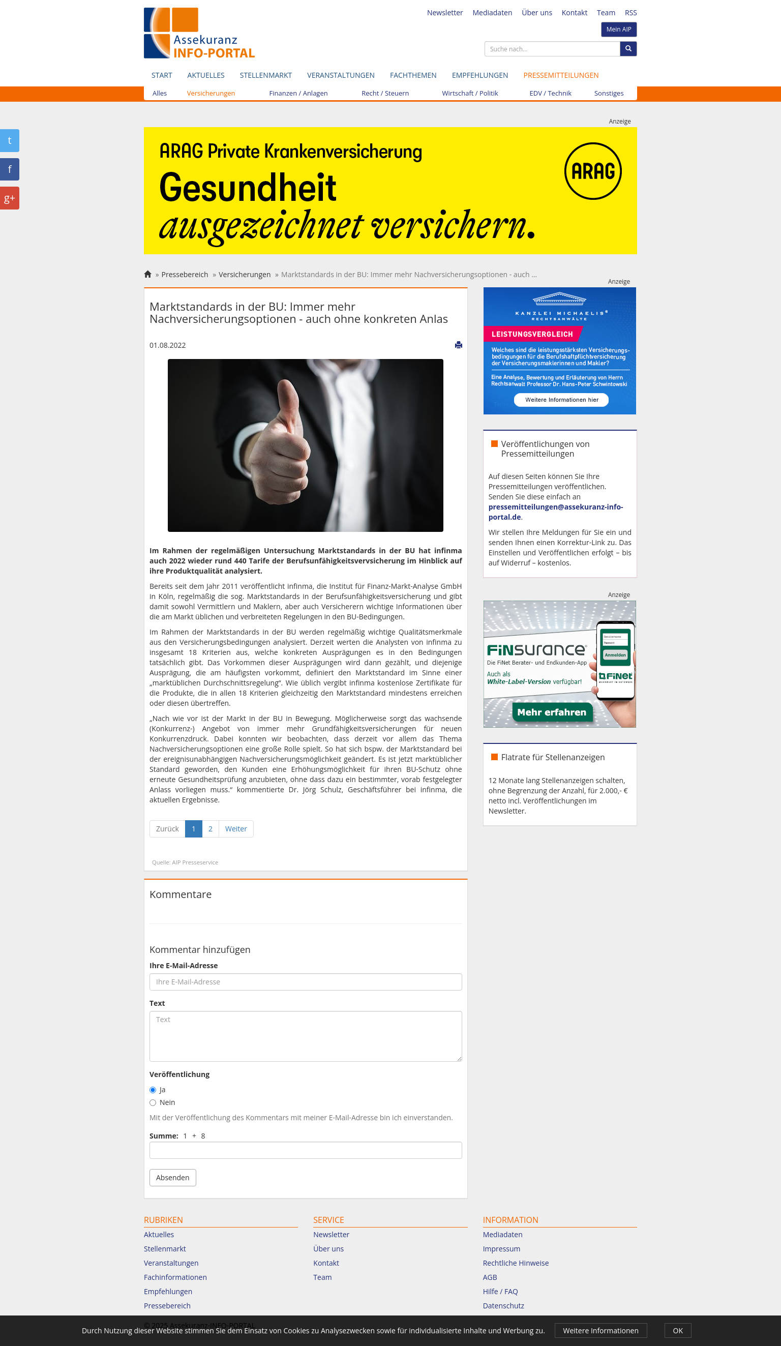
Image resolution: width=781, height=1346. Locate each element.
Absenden (173, 1177)
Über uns (537, 12)
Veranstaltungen (341, 75)
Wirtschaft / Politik (470, 93)
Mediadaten (492, 12)
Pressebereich (185, 274)
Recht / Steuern (385, 93)
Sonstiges (609, 93)
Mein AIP (619, 29)
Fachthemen (413, 75)
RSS (631, 12)
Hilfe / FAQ (500, 1291)
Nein (162, 1102)
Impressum (502, 1248)
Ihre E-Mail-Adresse (183, 965)
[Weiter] (236, 828)
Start (162, 75)
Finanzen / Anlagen (298, 93)
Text (157, 1003)
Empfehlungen (480, 75)
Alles (160, 93)
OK (678, 1330)
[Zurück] (167, 828)
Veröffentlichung (179, 1074)
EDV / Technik (551, 93)
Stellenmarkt (266, 75)
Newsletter (445, 12)
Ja (157, 1089)
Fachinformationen (175, 1277)
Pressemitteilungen (561, 75)
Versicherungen (211, 93)
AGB (490, 1277)
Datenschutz (503, 1305)
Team (606, 12)
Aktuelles (206, 75)
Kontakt (575, 12)
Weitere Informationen (601, 1330)
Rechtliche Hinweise (516, 1263)
